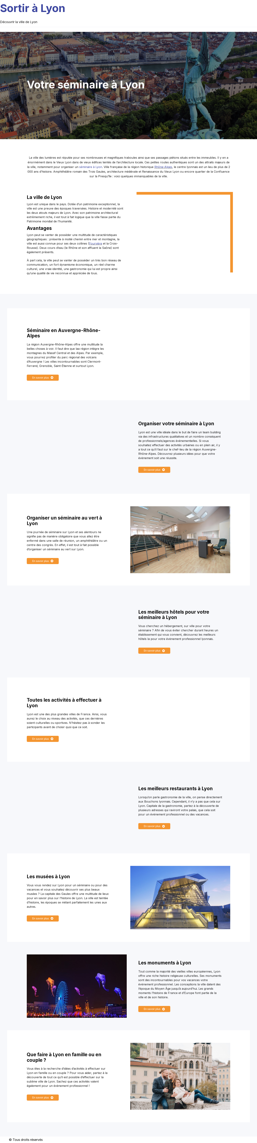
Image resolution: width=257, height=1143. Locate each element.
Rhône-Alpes (163, 167)
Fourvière (95, 243)
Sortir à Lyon (32, 8)
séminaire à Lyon (90, 167)
